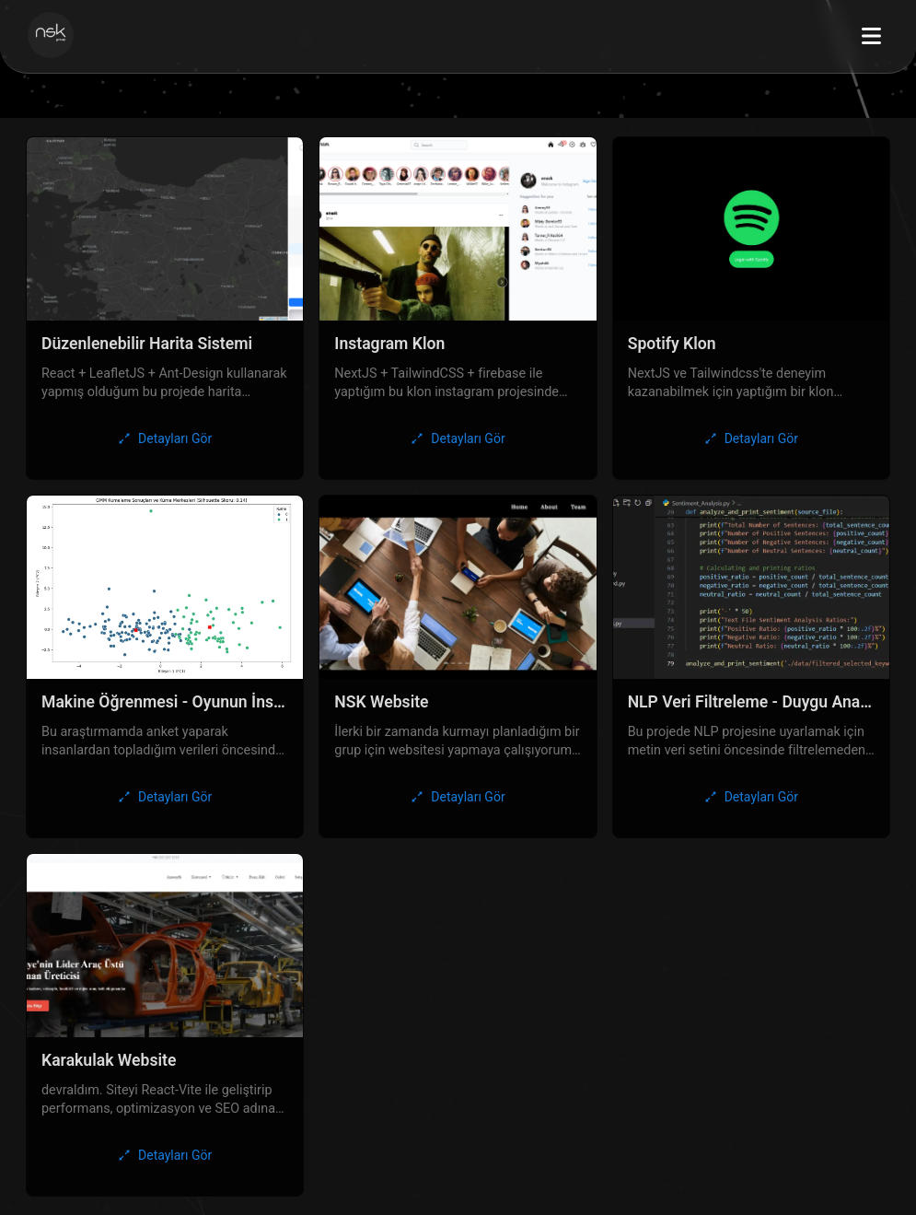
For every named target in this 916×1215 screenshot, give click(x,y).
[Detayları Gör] (164, 438)
